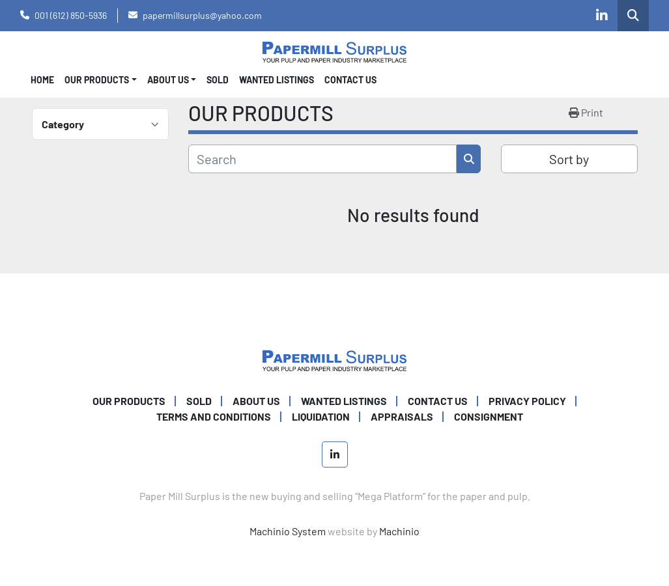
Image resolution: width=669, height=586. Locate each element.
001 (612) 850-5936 (71, 15)
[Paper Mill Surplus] (334, 359)
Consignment (488, 416)
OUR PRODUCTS (96, 79)
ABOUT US (256, 401)
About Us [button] (168, 79)
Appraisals (402, 416)
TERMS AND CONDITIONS (213, 416)
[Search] (322, 159)
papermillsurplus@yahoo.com (202, 15)
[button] (100, 80)
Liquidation (321, 416)
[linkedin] (602, 15)
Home (42, 79)
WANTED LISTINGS (276, 79)
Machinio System (287, 531)
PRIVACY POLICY (527, 401)
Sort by (569, 159)
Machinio (399, 531)
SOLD (217, 79)
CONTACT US (350, 79)
